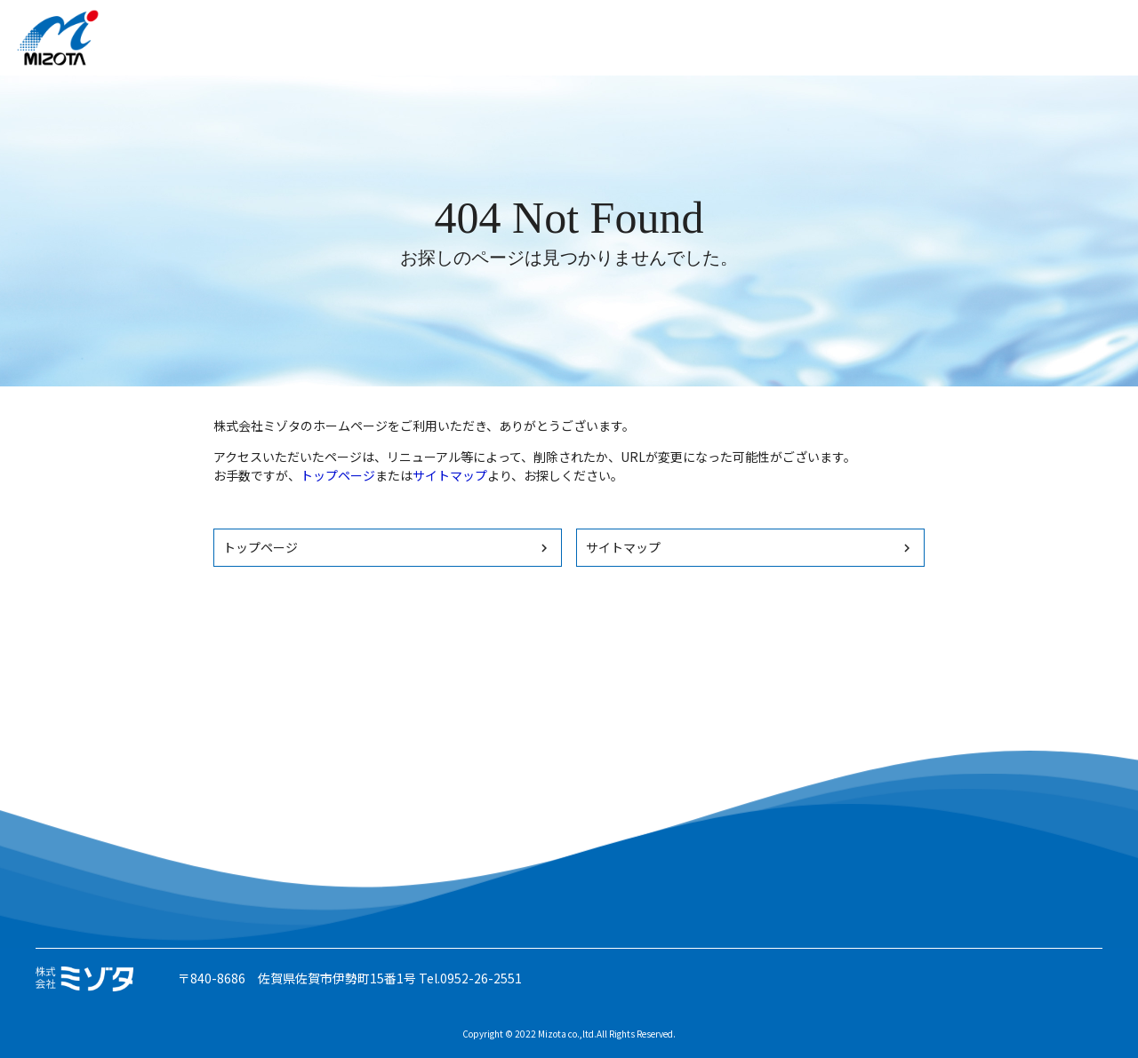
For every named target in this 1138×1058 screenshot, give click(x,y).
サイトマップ (450, 475)
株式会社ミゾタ (58, 38)
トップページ (338, 475)
